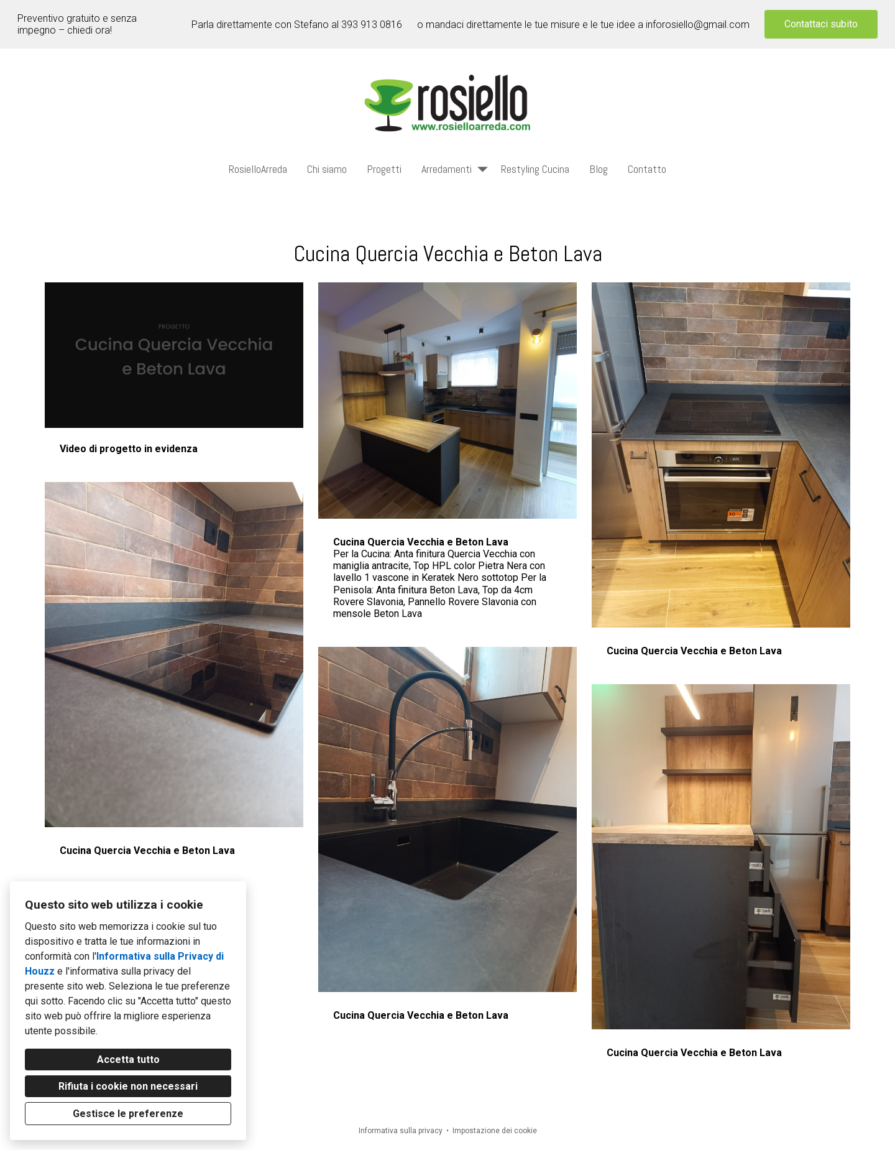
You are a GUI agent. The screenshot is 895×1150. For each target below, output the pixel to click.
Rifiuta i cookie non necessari (128, 1086)
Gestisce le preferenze (128, 1114)
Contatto (647, 169)
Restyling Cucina (535, 169)
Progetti (384, 169)
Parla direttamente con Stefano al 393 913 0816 (296, 24)
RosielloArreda (258, 169)
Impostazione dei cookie (494, 1130)
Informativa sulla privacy (401, 1130)
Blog (598, 169)
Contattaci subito (821, 24)
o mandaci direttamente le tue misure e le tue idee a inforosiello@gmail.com (583, 24)
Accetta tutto (128, 1059)
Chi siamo (327, 169)
